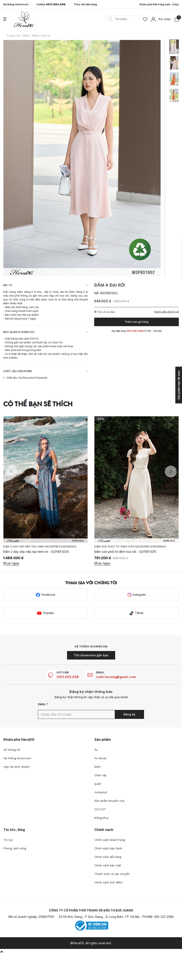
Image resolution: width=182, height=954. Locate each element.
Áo (96, 749)
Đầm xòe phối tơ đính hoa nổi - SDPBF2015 (125, 552)
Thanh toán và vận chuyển (112, 874)
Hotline (51, 4)
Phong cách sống (14, 848)
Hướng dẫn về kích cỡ (166, 311)
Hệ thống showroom (15, 4)
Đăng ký (129, 714)
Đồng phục (101, 817)
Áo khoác (100, 758)
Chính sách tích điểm (108, 882)
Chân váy (100, 775)
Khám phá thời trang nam (159, 5)
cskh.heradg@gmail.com (116, 677)
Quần (97, 783)
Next (171, 472)
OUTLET (100, 809)
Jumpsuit (100, 792)
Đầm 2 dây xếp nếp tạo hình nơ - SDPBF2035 (36, 552)
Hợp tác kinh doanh (16, 766)
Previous (11, 472)
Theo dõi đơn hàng (85, 4)
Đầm (97, 766)
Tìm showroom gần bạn (91, 655)
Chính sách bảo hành (108, 848)
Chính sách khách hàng (109, 840)
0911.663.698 (68, 677)
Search (110, 19)
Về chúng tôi (11, 749)
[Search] (124, 19)
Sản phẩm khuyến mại (109, 800)
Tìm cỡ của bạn (104, 311)
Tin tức (8, 840)
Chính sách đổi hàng (107, 857)
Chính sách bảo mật (107, 865)
